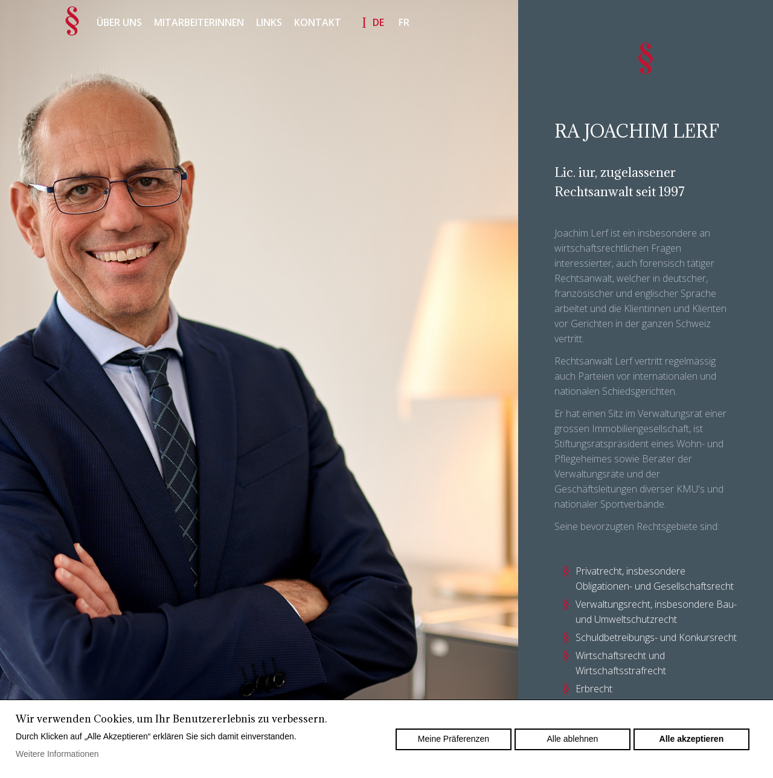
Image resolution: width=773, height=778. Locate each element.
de (378, 22)
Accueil (72, 21)
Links (269, 22)
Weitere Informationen (57, 754)
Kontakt (317, 22)
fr (404, 22)
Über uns (119, 22)
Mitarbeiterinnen (199, 22)
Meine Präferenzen (453, 739)
